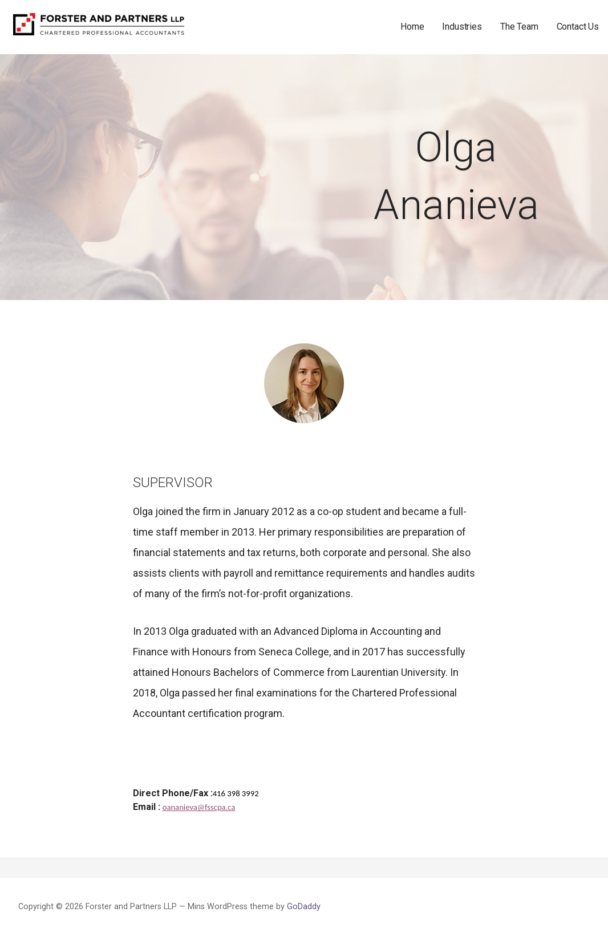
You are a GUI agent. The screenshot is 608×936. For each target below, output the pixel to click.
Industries (461, 26)
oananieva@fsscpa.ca (199, 807)
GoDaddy (304, 906)
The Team (519, 26)
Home (412, 26)
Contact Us (578, 26)
